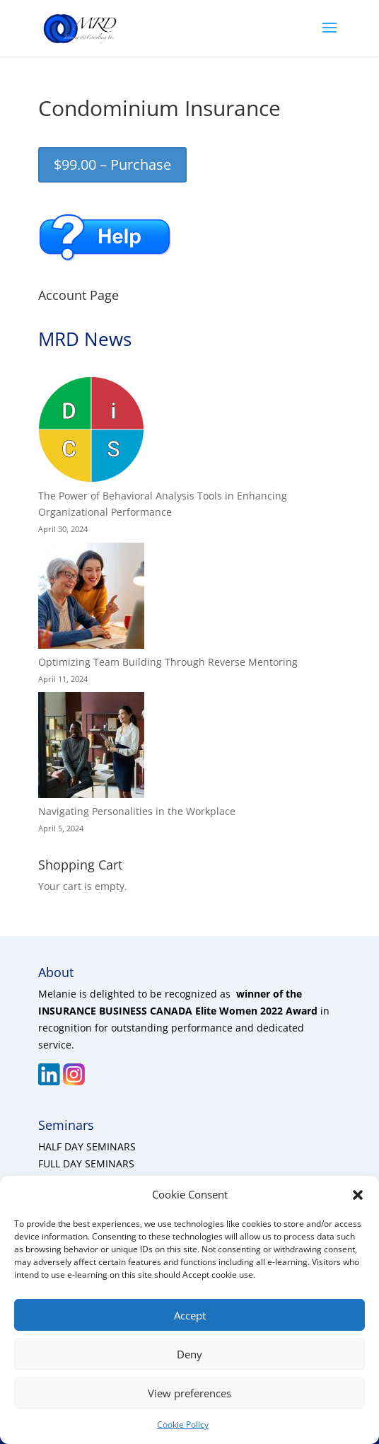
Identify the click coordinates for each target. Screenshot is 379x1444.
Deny (189, 1354)
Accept (190, 1315)
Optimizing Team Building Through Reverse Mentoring (168, 662)
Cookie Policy (183, 1425)
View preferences (189, 1393)
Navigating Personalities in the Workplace (136, 811)
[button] (358, 1195)
